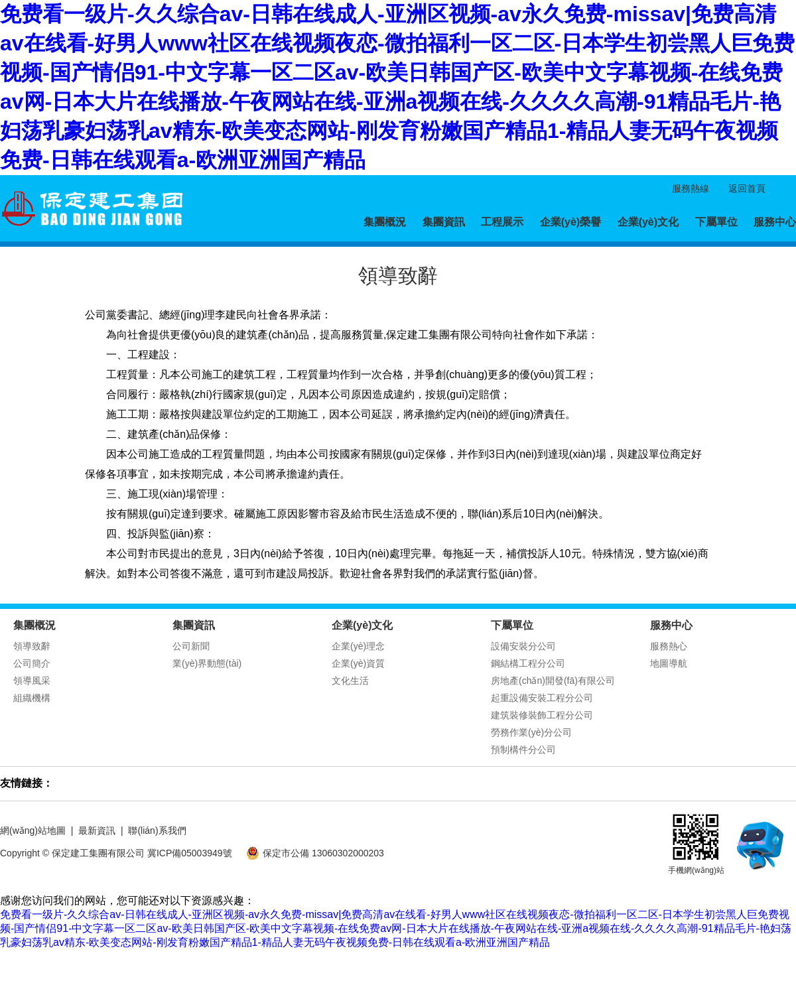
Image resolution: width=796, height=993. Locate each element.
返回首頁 (746, 188)
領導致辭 (31, 646)
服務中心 (775, 222)
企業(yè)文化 (648, 222)
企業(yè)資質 (358, 663)
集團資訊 (444, 222)
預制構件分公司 (523, 749)
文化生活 (350, 680)
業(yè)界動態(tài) (206, 663)
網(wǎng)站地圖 (33, 830)
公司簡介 (31, 663)
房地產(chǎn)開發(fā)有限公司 (553, 680)
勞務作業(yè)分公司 (531, 732)
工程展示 (502, 222)
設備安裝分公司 (523, 646)
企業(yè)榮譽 (570, 222)
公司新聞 (191, 646)
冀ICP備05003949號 (189, 853)
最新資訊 (96, 830)
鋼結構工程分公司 (528, 663)
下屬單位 (716, 222)
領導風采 (31, 680)
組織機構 (31, 698)
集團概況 (385, 222)
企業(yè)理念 (358, 646)
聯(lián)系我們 (157, 830)
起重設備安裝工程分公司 (542, 698)
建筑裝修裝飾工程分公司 (542, 715)
